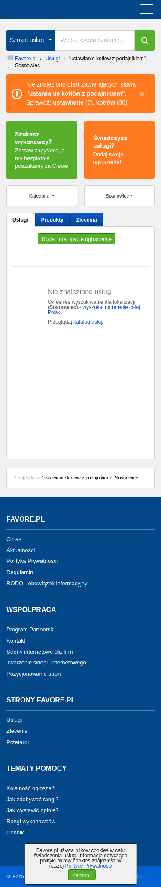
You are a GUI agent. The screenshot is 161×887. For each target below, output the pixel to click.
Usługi (20, 220)
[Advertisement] (80, 399)
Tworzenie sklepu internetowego (46, 662)
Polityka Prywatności (32, 561)
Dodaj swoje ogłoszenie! (119, 149)
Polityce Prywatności (88, 866)
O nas (13, 539)
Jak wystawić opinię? (32, 810)
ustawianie (68, 102)
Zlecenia (86, 220)
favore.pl (59, 9)
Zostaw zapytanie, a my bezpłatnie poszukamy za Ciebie (42, 149)
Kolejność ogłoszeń (30, 788)
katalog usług (88, 322)
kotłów (105, 102)
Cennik (15, 832)
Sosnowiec (117, 195)
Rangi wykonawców (30, 821)
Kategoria (40, 195)
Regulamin (19, 572)
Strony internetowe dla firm (39, 651)
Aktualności (20, 550)
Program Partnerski (30, 629)
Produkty (52, 220)
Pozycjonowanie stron (33, 674)
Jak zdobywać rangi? (32, 799)
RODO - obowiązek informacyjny (47, 583)
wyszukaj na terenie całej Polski (94, 309)
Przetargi (17, 742)
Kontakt (15, 640)
